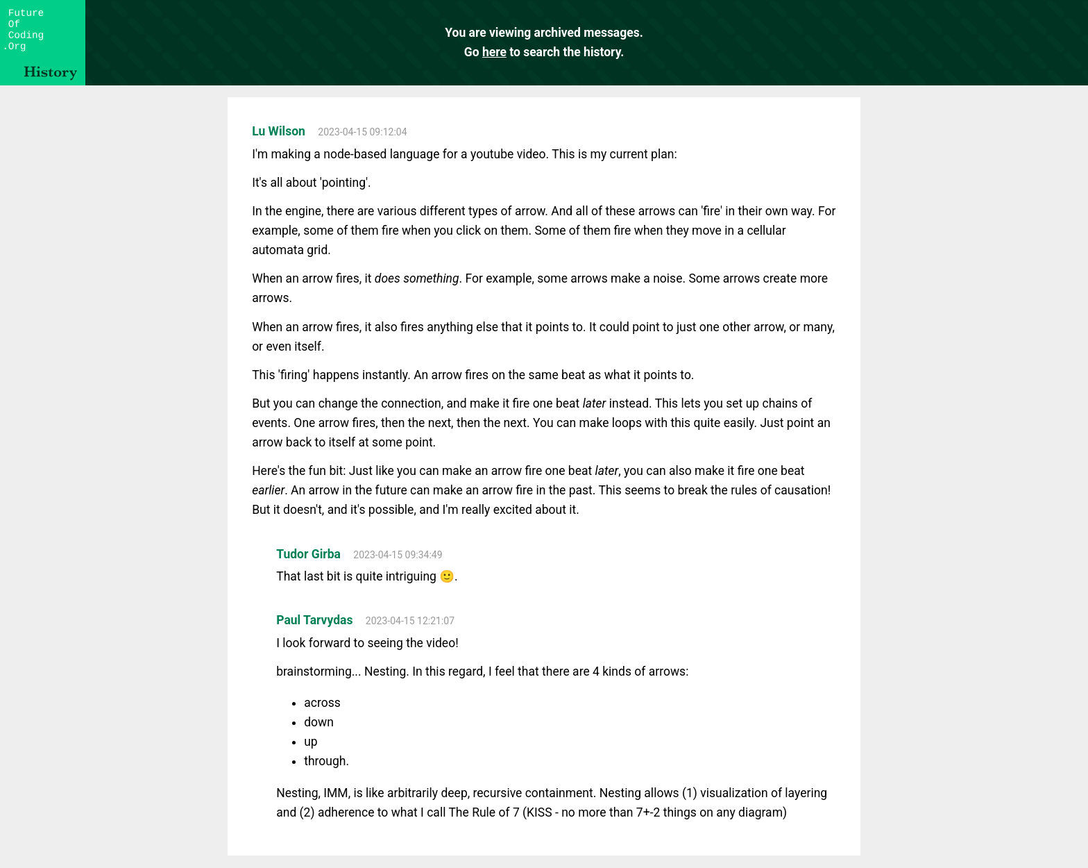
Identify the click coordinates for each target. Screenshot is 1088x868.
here (494, 52)
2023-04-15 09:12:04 (362, 131)
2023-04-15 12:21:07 (410, 620)
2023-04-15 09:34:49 (397, 554)
